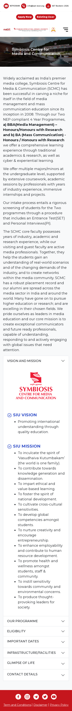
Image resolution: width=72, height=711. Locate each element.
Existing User (45, 16)
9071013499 (11, 6)
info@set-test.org (32, 6)
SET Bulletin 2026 (57, 6)
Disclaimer (40, 705)
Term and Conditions (17, 705)
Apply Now (24, 16)
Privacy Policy (59, 705)
